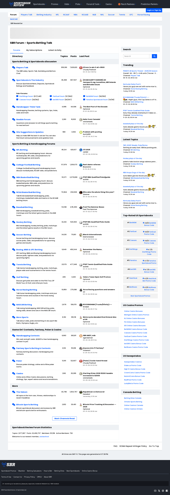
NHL (102, 14)
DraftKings (133, 249)
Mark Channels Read (64, 418)
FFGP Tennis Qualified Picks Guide (136, 110)
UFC (131, 14)
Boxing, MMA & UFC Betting (29, 249)
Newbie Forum (23, 119)
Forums (16, 50)
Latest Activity (54, 50)
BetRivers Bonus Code (150, 288)
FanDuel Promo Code (150, 233)
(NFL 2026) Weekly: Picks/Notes (135, 145)
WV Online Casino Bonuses (135, 325)
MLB (94, 14)
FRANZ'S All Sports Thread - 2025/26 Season (140, 71)
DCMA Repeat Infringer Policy (133, 446)
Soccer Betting (23, 234)
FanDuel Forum (59, 96)
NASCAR (14, 19)
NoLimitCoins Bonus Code (134, 376)
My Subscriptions (34, 50)
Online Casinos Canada (133, 405)
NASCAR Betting (24, 304)
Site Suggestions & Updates (30, 132)
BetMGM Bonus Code (150, 224)
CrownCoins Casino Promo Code (137, 373)
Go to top (154, 446)
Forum (13, 14)
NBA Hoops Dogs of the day (134, 172)
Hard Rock (133, 278)
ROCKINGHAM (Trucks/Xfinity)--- (136, 97)
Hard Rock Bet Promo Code (149, 279)
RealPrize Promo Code (132, 380)
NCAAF (66, 14)
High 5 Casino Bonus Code (134, 369)
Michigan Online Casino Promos (136, 315)
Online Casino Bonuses (133, 311)
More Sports (22, 317)
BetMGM (133, 222)
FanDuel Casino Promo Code (135, 336)
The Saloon (21, 392)
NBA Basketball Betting (27, 177)
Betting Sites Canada (132, 398)
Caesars (133, 240)
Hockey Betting (23, 222)
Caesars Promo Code (150, 242)
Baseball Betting (24, 207)
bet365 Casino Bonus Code (135, 343)
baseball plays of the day (133, 124)
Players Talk (26, 14)
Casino (19, 373)
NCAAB (85, 14)
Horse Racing (143, 14)
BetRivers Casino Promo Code (136, 347)
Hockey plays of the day (132, 158)
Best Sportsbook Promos (140, 296)
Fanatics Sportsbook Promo (149, 262)
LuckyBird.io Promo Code (133, 383)
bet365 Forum (58, 100)
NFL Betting (21, 150)
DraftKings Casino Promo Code (136, 340)
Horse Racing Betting (26, 289)
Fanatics (133, 260)
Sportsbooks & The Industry (30, 80)
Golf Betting (22, 277)
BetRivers (133, 287)
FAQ (115, 446)
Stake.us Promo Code (132, 365)
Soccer (111, 14)
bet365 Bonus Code (149, 271)
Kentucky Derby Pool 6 (132, 84)
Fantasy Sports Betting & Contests (33, 348)
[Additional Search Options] (150, 56)
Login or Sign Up (154, 10)
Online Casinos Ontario (133, 409)
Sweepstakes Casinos (133, 362)
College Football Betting (28, 164)
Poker (19, 361)
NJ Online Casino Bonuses (134, 318)
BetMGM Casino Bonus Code (135, 329)
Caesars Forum (25, 100)
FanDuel (133, 231)
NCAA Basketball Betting (28, 192)
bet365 (133, 269)
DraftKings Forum (26, 96)
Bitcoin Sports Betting (27, 404)
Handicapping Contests (28, 335)
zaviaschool (44, 436)
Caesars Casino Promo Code (135, 333)
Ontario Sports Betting (133, 402)
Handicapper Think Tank (28, 107)
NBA (75, 14)
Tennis (122, 14)
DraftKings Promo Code (149, 253)
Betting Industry (44, 14)
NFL (57, 14)
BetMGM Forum (92, 96)
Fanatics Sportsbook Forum (97, 100)
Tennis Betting (23, 264)
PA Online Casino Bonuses (134, 322)
